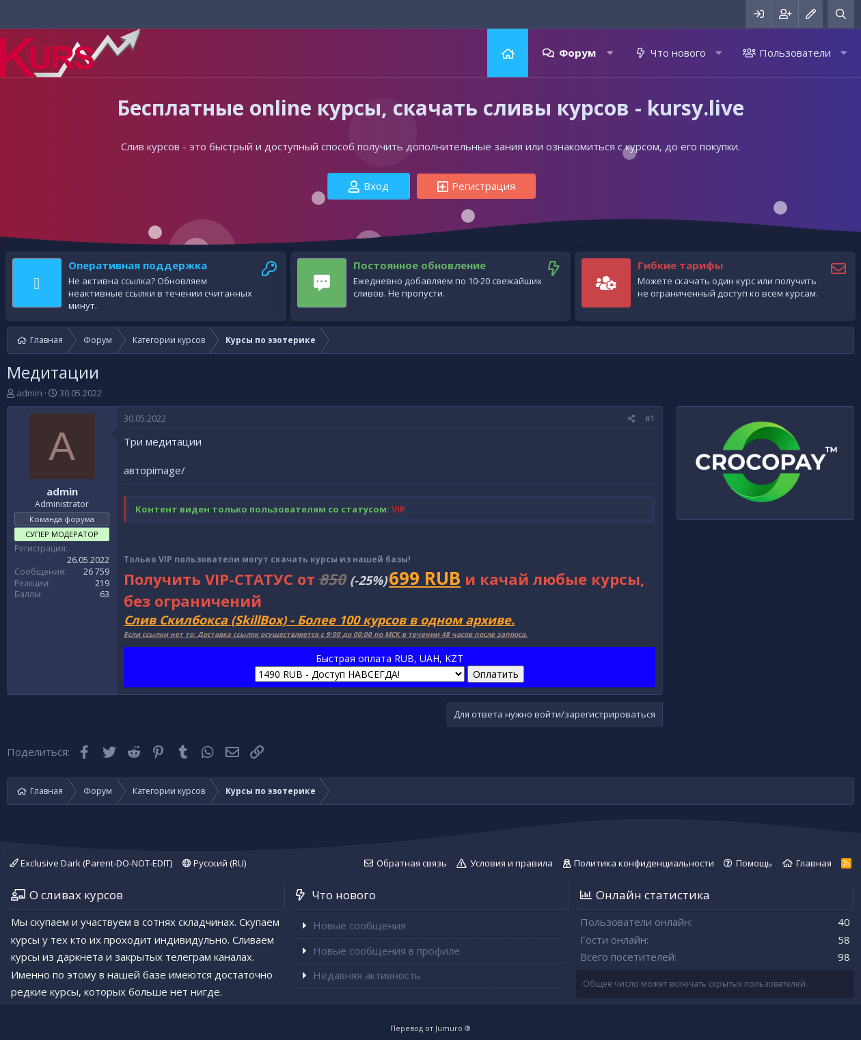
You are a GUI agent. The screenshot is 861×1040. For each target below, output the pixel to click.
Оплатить (496, 674)
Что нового (678, 52)
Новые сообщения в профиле (386, 950)
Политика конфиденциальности (644, 863)
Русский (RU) (214, 863)
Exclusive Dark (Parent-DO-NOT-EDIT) (91, 863)
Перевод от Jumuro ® (430, 1028)
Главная (507, 53)
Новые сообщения (359, 925)
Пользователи (795, 52)
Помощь (754, 863)
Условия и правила (511, 863)
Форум (577, 52)
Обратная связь (412, 863)
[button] (609, 53)
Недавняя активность (367, 975)
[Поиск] (841, 14)
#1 (650, 418)
